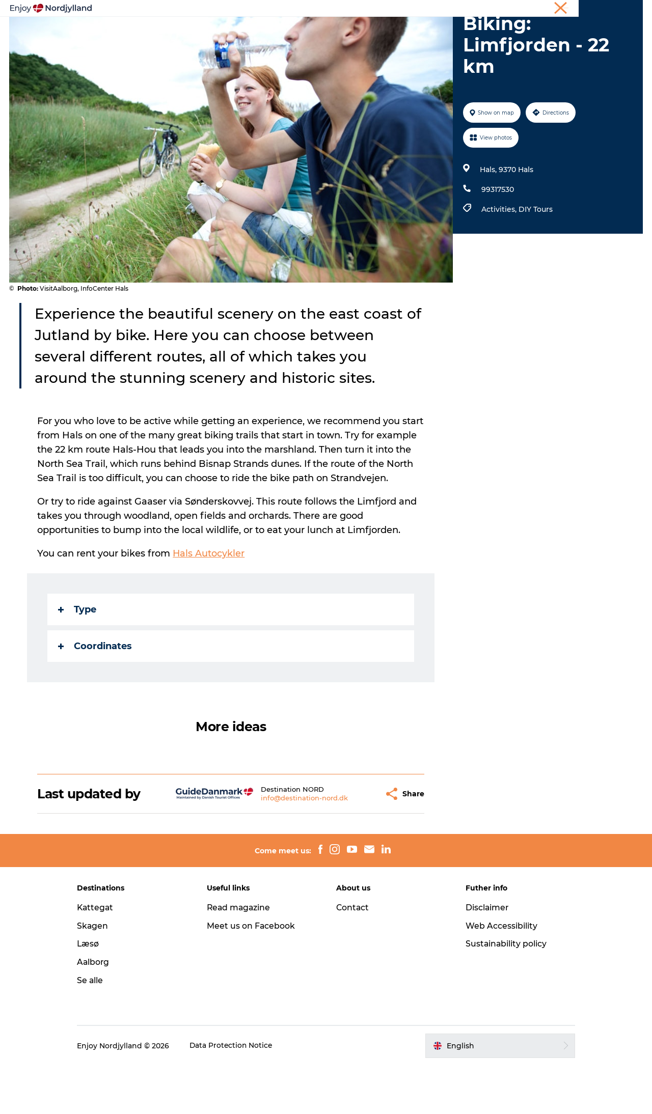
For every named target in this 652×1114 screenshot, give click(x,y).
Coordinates (95, 694)
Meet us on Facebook (255, 974)
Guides (372, 33)
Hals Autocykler (209, 601)
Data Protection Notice (240, 1094)
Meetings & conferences (605, 9)
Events (414, 33)
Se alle (99, 1029)
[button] (351, 842)
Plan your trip (253, 33)
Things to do (188, 33)
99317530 (497, 237)
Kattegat (104, 956)
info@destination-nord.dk (279, 846)
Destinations (318, 33)
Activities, (499, 257)
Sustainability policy (502, 992)
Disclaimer (483, 956)
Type (78, 657)
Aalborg (102, 1010)
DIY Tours (535, 257)
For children (465, 33)
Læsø (97, 992)
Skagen (101, 974)
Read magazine (243, 956)
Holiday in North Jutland (522, 9)
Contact (353, 956)
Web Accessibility (497, 974)
